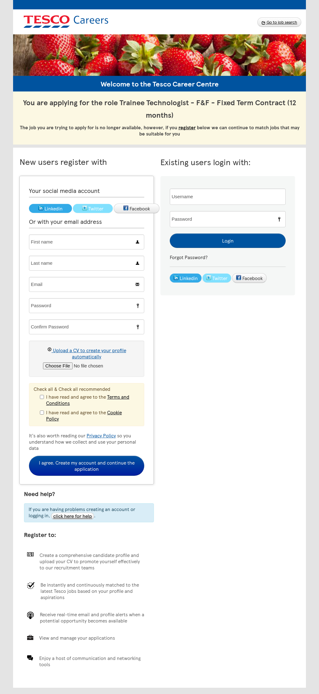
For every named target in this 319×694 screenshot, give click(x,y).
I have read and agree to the (84, 399)
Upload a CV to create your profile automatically (86, 353)
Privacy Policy (101, 435)
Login (228, 240)
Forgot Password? (188, 257)
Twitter (216, 278)
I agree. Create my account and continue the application (87, 465)
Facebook (249, 278)
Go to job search (279, 22)
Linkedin (186, 278)
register (187, 127)
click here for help (72, 516)
